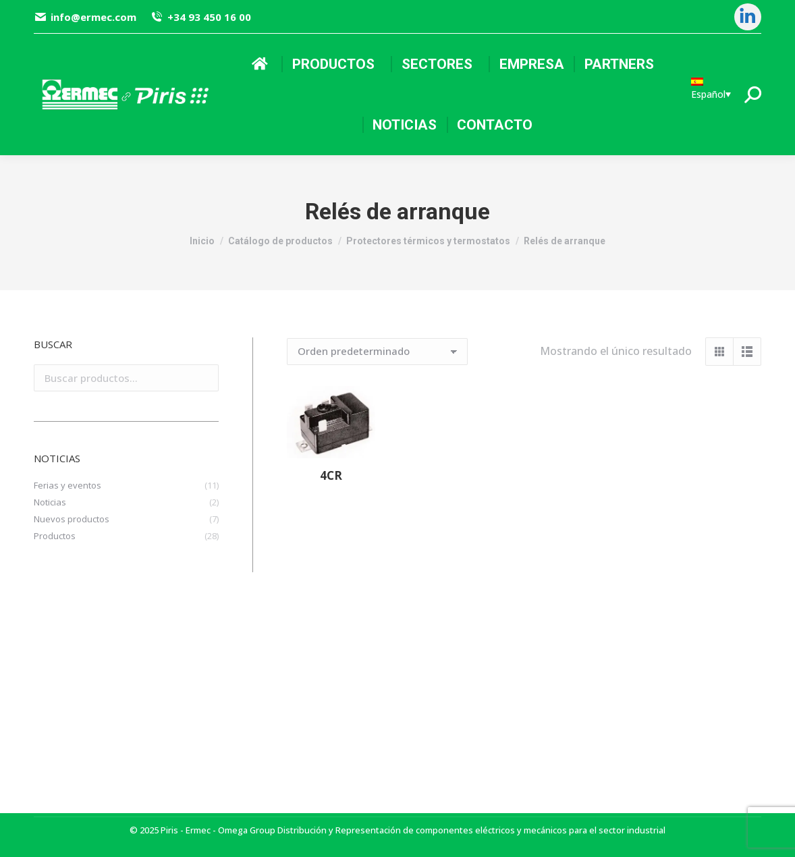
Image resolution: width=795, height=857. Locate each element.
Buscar (204, 377)
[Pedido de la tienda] (377, 351)
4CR (331, 475)
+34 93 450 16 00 (200, 17)
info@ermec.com (85, 17)
